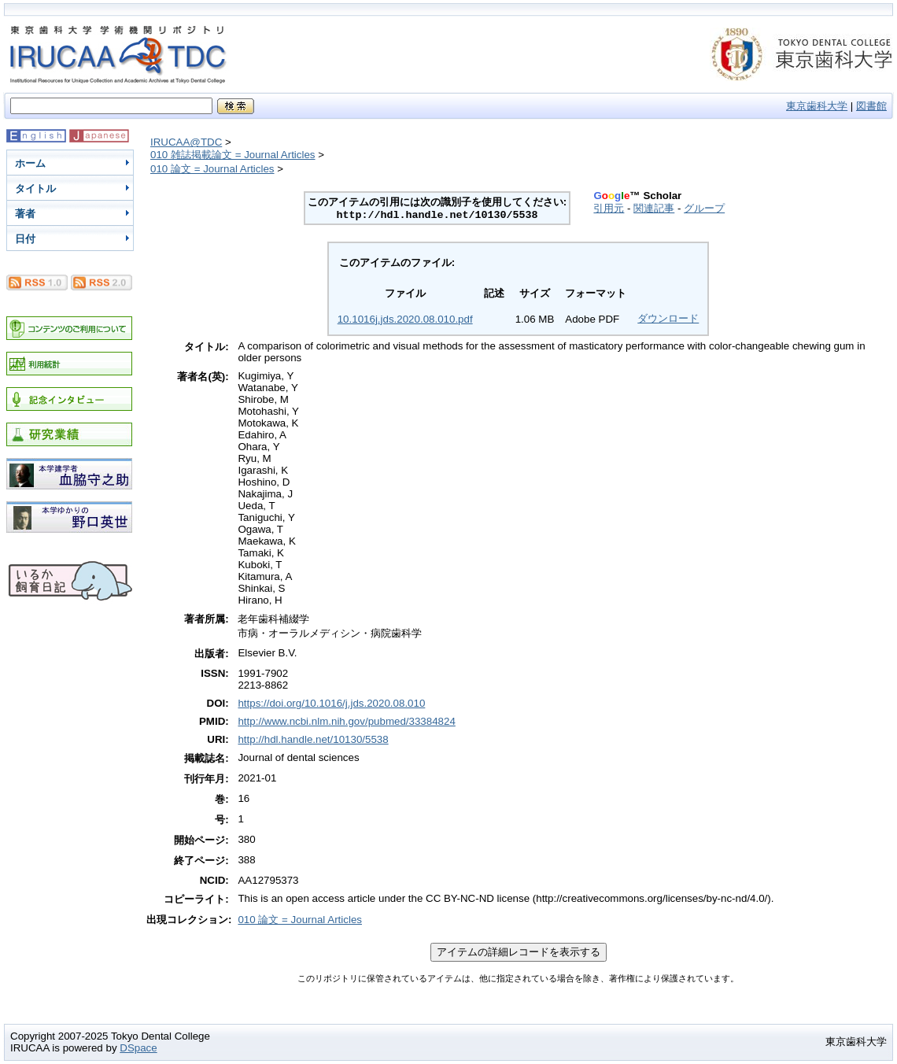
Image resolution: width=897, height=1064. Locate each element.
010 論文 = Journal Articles (212, 169)
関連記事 (653, 208)
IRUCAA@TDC (186, 142)
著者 (25, 214)
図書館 (871, 106)
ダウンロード (668, 318)
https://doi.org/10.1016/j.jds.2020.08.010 (331, 703)
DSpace (138, 1048)
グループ (704, 208)
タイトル (35, 188)
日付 (25, 239)
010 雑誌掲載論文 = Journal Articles (233, 155)
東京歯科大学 (816, 106)
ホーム (30, 163)
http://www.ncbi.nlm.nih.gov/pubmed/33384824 (346, 721)
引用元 (608, 208)
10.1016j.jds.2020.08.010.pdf (405, 319)
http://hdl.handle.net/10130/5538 (313, 739)
